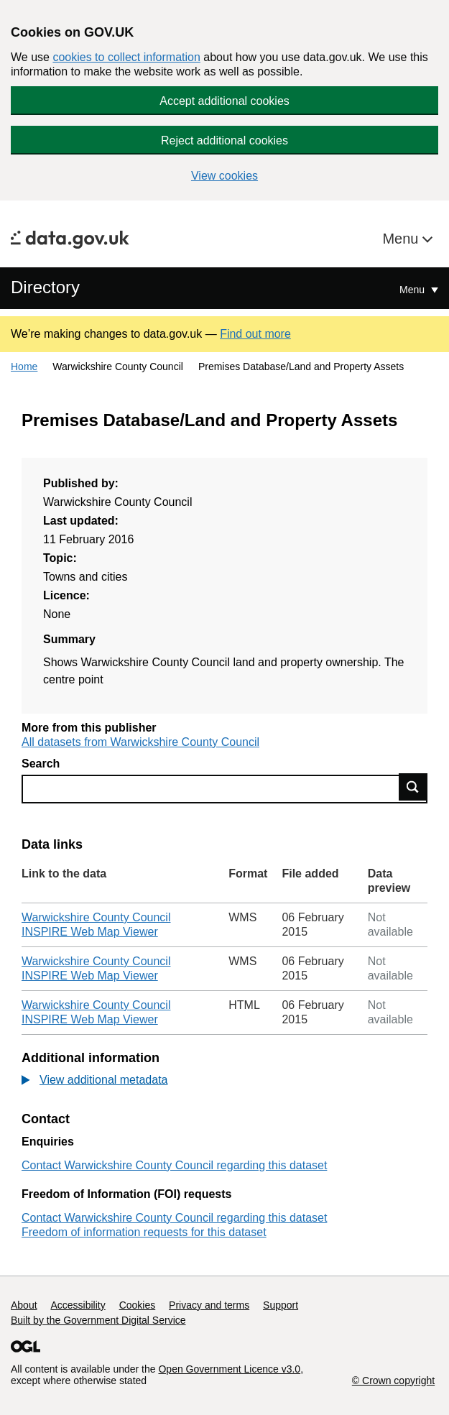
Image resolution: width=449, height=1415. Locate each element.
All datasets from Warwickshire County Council (140, 742)
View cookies (224, 176)
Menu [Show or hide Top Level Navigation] (413, 289)
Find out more (255, 334)
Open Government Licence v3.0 (229, 1369)
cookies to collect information (126, 57)
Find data (413, 787)
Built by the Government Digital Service (98, 1320)
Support (280, 1305)
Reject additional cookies (224, 140)
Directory (45, 287)
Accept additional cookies (224, 101)
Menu (402, 238)
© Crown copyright (393, 1380)
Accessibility (77, 1305)
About (24, 1305)
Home (24, 366)
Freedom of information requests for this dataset (144, 1232)
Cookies (137, 1305)
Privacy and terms (209, 1305)
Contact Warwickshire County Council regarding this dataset (174, 1165)
